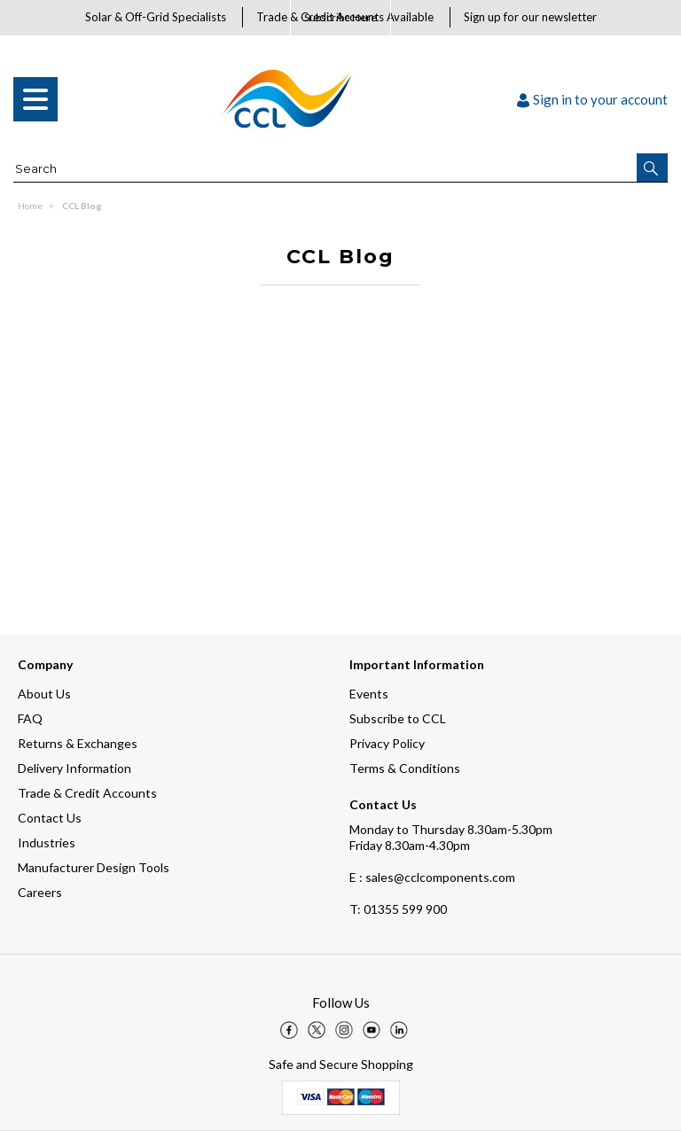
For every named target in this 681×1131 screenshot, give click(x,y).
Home (30, 205)
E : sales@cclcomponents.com (432, 877)
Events (368, 693)
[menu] (35, 99)
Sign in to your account (592, 99)
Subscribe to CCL (397, 718)
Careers (40, 892)
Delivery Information (74, 768)
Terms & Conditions (404, 768)
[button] (652, 167)
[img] (289, 1030)
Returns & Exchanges (77, 743)
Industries (46, 842)
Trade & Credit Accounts (87, 792)
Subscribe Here (340, 17)
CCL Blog (82, 205)
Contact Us (50, 817)
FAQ (30, 718)
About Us (44, 693)
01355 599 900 (398, 908)
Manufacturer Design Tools (93, 867)
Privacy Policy (387, 743)
